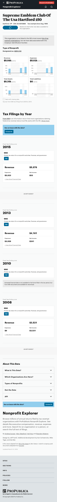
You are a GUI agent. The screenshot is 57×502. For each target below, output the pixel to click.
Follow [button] (6, 480)
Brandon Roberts (42, 434)
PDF (6, 158)
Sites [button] (5, 461)
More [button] (5, 485)
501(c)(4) (18, 51)
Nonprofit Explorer (12, 6)
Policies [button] (6, 475)
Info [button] (5, 470)
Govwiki (21, 445)
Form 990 (6, 118)
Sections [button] (7, 465)
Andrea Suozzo (10, 434)
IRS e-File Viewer (24, 444)
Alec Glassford (21, 434)
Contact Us (9, 131)
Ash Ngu (30, 434)
